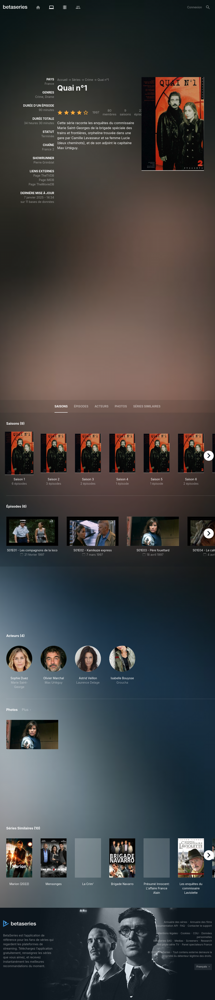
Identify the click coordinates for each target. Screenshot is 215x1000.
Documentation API (166, 925)
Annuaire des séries (175, 922)
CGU (196, 933)
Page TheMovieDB (41, 184)
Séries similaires (146, 406)
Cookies (185, 933)
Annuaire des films (201, 922)
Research (206, 940)
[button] (19, 667)
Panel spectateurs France (197, 944)
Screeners (192, 940)
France (49, 83)
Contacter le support (200, 925)
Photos (121, 406)
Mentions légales (168, 933)
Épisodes (81, 406)
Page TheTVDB (43, 175)
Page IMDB (46, 180)
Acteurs (101, 406)
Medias (179, 940)
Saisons (61, 406)
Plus (25, 710)
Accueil (62, 79)
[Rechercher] (208, 7)
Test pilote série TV (167, 944)
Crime (89, 79)
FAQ (182, 925)
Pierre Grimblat (44, 162)
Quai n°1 (103, 79)
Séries (76, 79)
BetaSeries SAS (162, 940)
